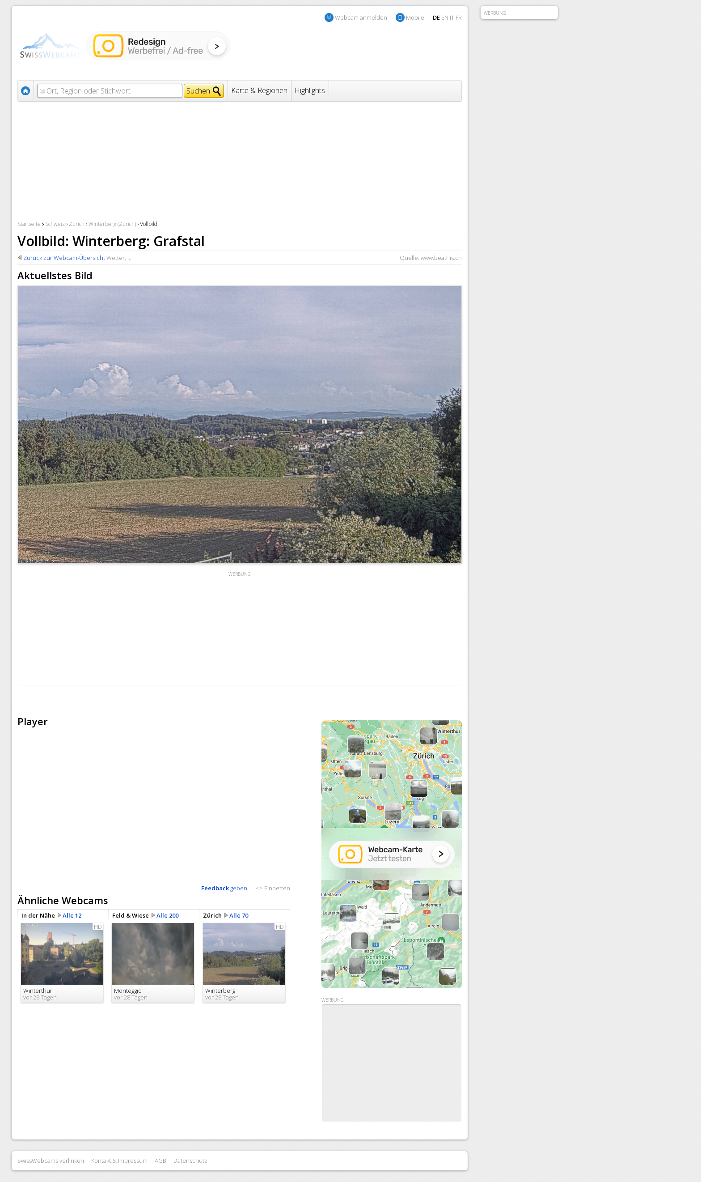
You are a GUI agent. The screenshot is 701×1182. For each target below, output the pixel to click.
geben (224, 888)
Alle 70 (238, 915)
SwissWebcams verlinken (50, 1160)
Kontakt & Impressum (119, 1160)
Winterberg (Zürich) (112, 224)
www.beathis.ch (441, 258)
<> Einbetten (273, 888)
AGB (160, 1160)
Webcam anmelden (361, 17)
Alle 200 (167, 915)
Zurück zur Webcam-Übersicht (64, 258)
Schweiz (55, 224)
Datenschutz (190, 1160)
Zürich (76, 224)
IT (452, 17)
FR (459, 17)
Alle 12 (72, 915)
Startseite (29, 224)
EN (444, 17)
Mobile (415, 17)
